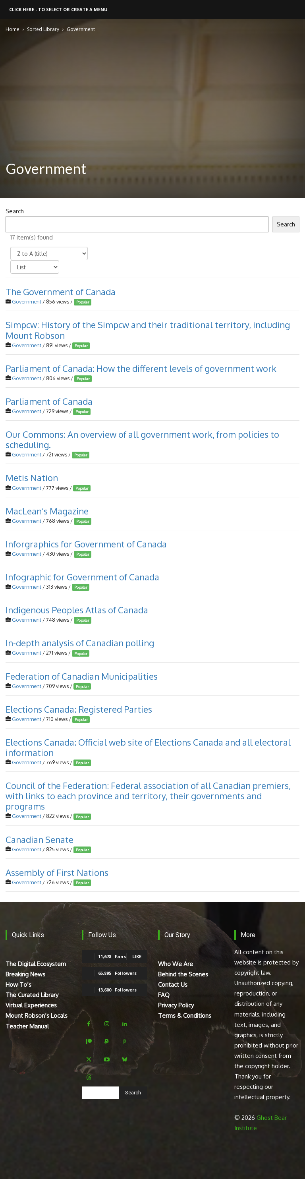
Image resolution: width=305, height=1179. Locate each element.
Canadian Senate (39, 839)
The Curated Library (32, 995)
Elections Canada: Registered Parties (79, 709)
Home (12, 29)
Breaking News (25, 974)
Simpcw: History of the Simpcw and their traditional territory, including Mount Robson (148, 329)
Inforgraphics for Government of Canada (86, 543)
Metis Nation (32, 477)
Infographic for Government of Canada (82, 576)
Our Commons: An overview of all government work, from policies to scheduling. (142, 439)
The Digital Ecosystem (36, 964)
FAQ (164, 995)
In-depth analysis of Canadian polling (80, 642)
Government (26, 301)
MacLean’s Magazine (47, 510)
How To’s (18, 984)
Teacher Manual (27, 1026)
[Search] (133, 1092)
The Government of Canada (61, 291)
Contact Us (172, 984)
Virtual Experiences (31, 1005)
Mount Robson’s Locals (37, 1015)
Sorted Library (43, 29)
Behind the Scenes (183, 974)
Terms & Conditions (184, 1015)
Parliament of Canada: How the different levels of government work (141, 368)
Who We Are (175, 964)
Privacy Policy (176, 1005)
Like (136, 956)
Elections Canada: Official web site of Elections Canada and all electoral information (148, 747)
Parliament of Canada (49, 401)
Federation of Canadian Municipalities (82, 675)
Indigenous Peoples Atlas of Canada (77, 609)
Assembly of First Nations (57, 872)
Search (15, 211)
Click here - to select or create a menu (58, 9)
